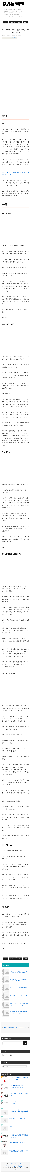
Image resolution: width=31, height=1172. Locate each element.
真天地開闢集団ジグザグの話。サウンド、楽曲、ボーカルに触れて (18, 1086)
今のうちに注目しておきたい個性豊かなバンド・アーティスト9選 (19, 1004)
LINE (19, 22)
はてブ (25, 22)
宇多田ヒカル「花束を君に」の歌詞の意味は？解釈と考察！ (19, 1078)
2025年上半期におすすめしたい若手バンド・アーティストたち (19, 1142)
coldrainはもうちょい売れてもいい (18, 995)
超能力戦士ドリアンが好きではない (18, 1118)
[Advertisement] (15, 56)
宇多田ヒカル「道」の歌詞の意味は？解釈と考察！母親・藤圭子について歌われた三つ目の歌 (19, 1135)
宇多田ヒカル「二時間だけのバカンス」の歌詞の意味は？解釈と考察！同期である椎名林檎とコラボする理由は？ (19, 1111)
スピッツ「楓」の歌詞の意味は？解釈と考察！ (19, 1094)
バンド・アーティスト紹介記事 (9, 38)
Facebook (12, 22)
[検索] (14, 1043)
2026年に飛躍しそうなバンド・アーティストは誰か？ (19, 1102)
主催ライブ (12, 1126)
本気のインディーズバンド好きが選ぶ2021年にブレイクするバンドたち (19, 971)
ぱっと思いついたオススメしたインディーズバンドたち (22, 1027)
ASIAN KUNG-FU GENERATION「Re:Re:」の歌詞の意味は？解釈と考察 (19, 1150)
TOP (15, 1164)
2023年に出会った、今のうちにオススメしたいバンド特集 (18, 1012)
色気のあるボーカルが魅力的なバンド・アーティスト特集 (18, 979)
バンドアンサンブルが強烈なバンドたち (19, 988)
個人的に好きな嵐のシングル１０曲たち (10, 1027)
